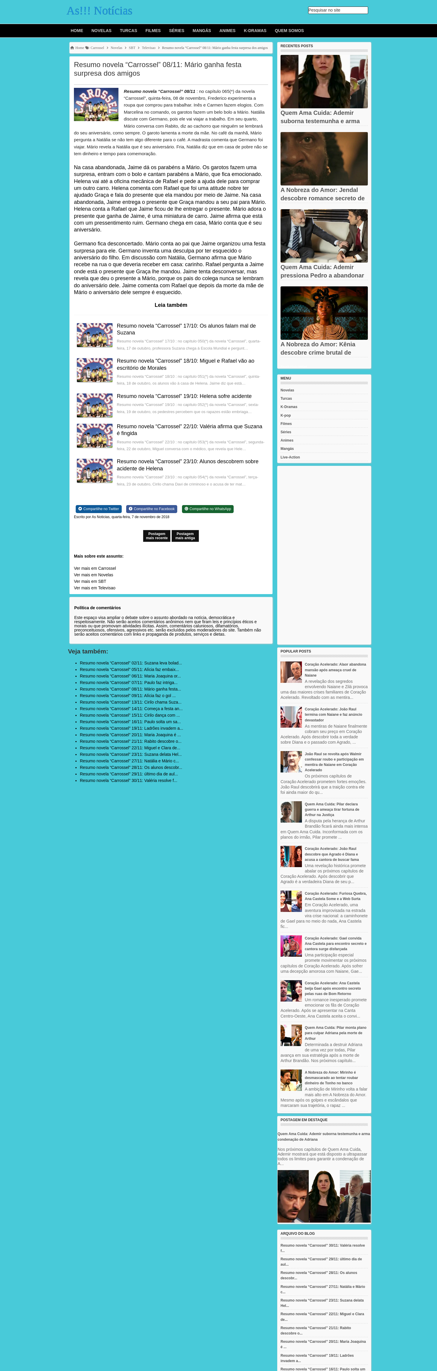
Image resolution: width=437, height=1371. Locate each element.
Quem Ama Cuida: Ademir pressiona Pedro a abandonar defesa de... (322, 275)
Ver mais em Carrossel (95, 568)
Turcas (128, 30)
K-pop (286, 415)
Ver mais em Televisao (94, 587)
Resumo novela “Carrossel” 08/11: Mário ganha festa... (130, 689)
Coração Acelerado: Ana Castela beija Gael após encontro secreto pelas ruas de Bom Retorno (333, 988)
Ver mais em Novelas (93, 574)
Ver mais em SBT (90, 581)
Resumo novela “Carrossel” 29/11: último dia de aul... (129, 774)
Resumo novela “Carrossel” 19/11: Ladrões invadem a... (131, 728)
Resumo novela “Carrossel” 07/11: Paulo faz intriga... (129, 682)
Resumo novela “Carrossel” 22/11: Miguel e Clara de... (130, 747)
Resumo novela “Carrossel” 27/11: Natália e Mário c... (129, 761)
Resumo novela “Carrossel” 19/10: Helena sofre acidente (184, 396)
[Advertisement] (324, 555)
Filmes (153, 30)
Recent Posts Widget (294, 366)
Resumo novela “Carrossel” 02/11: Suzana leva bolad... (131, 663)
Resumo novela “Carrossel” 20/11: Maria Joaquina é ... (130, 734)
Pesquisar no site (324, 10)
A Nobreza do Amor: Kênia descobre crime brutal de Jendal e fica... (318, 352)
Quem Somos (289, 30)
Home (77, 30)
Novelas (101, 30)
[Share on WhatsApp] (208, 509)
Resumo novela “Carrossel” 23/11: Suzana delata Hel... (131, 754)
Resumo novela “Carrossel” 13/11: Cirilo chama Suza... (130, 702)
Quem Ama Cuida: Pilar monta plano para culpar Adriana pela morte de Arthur (336, 1033)
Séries (176, 30)
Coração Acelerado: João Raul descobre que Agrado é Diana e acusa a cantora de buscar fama (332, 854)
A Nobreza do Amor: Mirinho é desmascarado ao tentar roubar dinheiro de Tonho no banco (331, 1077)
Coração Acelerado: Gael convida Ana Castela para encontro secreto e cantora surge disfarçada (336, 943)
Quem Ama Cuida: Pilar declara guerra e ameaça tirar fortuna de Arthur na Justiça (332, 809)
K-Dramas (255, 30)
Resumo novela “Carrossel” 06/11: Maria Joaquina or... (130, 676)
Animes (227, 30)
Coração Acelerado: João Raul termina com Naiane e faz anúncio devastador (333, 714)
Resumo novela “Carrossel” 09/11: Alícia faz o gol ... (128, 695)
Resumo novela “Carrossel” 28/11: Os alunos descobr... (131, 767)
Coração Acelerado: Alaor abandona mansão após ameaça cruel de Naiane (335, 669)
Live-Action (290, 457)
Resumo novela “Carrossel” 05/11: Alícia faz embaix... (129, 669)
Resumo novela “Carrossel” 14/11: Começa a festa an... (131, 708)
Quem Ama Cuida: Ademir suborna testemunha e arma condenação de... (320, 121)
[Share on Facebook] (151, 509)
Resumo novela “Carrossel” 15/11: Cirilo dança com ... (130, 715)
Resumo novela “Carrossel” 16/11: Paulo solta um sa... (130, 721)
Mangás (202, 30)
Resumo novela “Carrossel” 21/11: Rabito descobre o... (130, 741)
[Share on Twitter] (99, 509)
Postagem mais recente (157, 536)
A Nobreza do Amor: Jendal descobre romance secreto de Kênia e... (323, 198)
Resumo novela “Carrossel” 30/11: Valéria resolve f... (128, 780)
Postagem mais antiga (185, 536)
